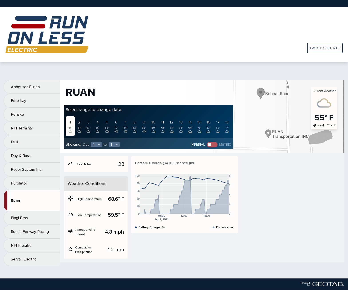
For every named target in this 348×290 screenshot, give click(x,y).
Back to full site (325, 48)
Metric (225, 144)
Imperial (198, 144)
